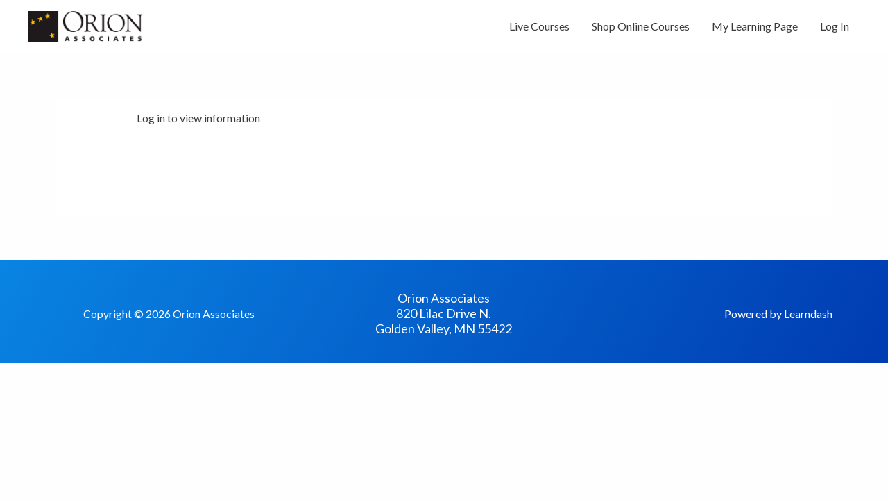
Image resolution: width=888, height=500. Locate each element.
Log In (834, 26)
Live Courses (539, 26)
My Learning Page (755, 26)
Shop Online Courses (641, 26)
